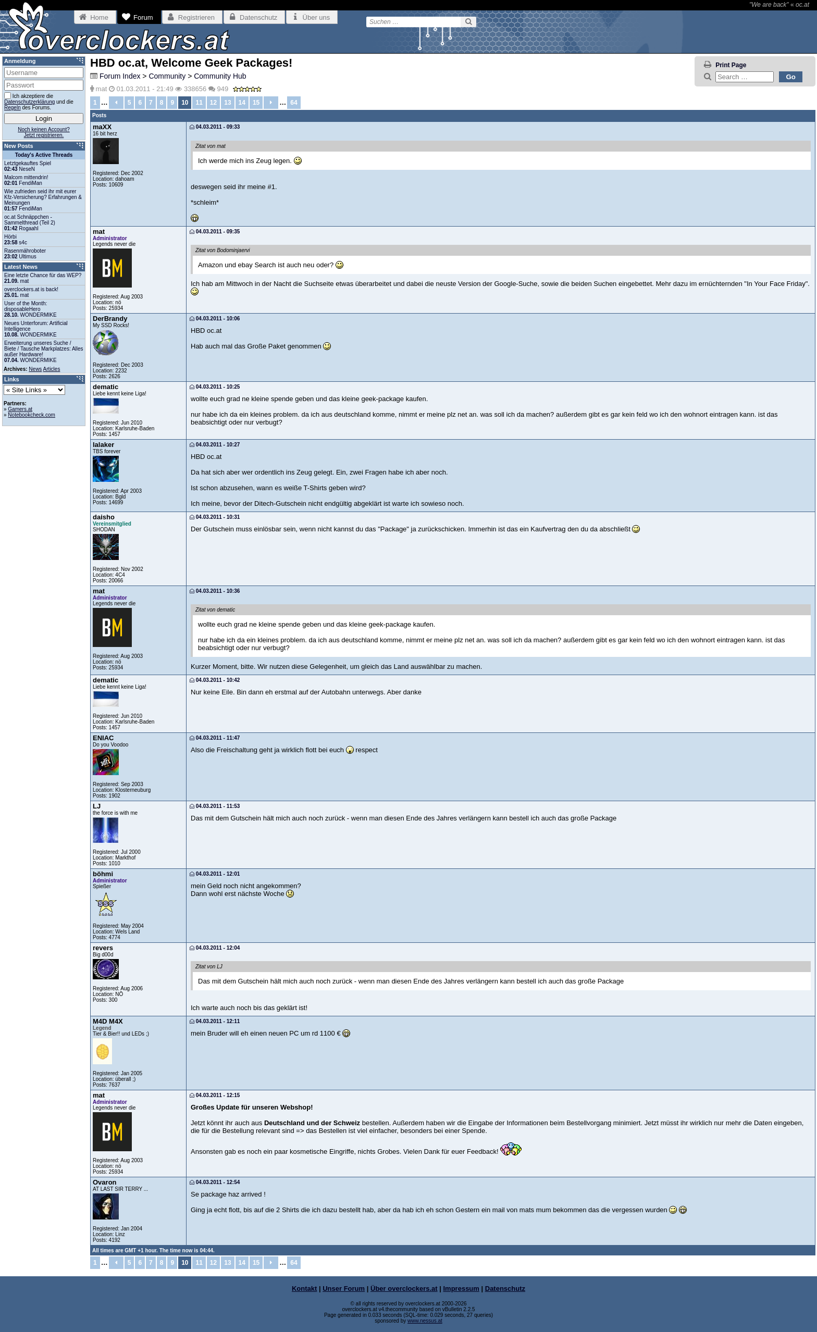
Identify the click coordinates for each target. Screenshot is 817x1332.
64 (293, 102)
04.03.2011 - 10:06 (215, 318)
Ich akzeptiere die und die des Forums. (38, 101)
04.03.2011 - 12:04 (215, 948)
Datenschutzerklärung (29, 102)
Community (166, 76)
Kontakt (304, 1288)
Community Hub (220, 76)
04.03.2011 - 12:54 (215, 1182)
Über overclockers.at (404, 1288)
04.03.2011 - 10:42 (215, 680)
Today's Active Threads (44, 155)
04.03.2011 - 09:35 (215, 231)
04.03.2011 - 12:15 (215, 1095)
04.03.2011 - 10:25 (215, 387)
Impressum (461, 1288)
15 (256, 102)
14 (242, 102)
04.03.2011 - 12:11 (215, 1021)
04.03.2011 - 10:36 (215, 591)
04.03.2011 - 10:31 (215, 517)
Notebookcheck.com (31, 415)
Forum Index (120, 76)
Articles (51, 369)
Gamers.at (20, 409)
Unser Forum (344, 1288)
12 (213, 102)
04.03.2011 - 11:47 (215, 738)
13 (227, 102)
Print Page (730, 65)
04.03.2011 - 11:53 (215, 806)
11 (198, 102)
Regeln (12, 107)
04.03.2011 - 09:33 (215, 127)
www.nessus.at (424, 1321)
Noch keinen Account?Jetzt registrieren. (44, 132)
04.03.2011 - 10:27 (215, 444)
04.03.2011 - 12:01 (215, 874)
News (35, 369)
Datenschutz (505, 1288)
